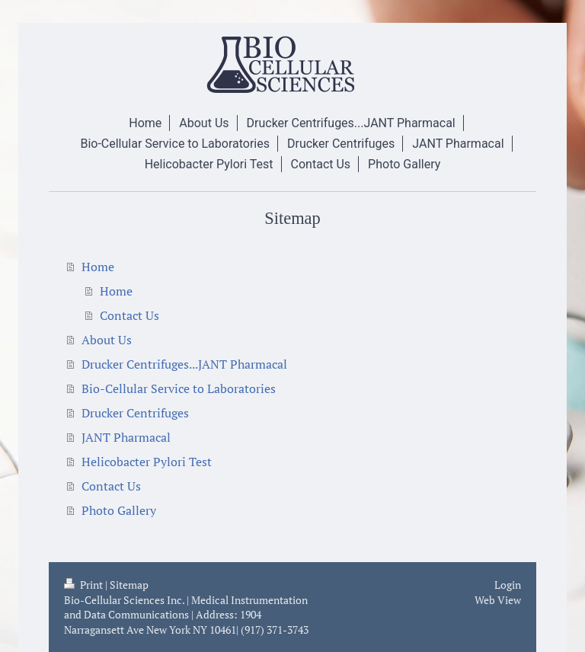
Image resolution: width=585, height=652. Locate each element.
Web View (498, 600)
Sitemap (129, 584)
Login (507, 584)
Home (98, 266)
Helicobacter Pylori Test (147, 461)
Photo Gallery (119, 510)
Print (84, 584)
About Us (107, 339)
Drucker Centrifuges (135, 412)
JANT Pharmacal (126, 437)
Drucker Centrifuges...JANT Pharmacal (184, 364)
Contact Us (129, 315)
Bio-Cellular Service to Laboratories (179, 388)
